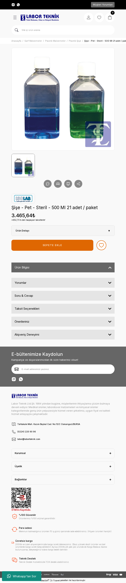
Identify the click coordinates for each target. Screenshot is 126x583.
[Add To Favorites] (101, 245)
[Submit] (16, 369)
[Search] (63, 30)
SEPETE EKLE (52, 245)
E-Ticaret (55, 580)
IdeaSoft (45, 580)
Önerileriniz (22, 321)
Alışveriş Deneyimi (27, 334)
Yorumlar (20, 283)
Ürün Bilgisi (22, 267)
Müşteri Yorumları (103, 4)
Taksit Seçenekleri (27, 308)
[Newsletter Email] (63, 369)
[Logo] (39, 17)
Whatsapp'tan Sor (21, 576)
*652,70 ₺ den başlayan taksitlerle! (28, 220)
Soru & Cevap (24, 295)
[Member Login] (88, 17)
